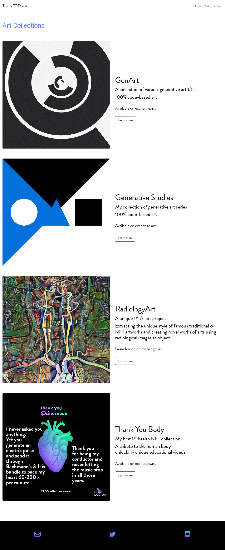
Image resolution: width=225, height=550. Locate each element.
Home (197, 5)
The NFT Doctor (16, 6)
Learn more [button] (125, 120)
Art (207, 5)
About (216, 5)
